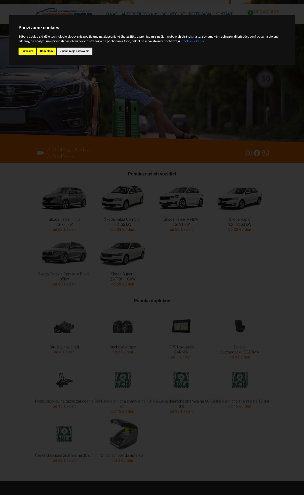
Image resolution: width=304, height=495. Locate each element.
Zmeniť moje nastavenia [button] (74, 51)
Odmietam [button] (46, 51)
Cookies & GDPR (193, 41)
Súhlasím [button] (27, 51)
